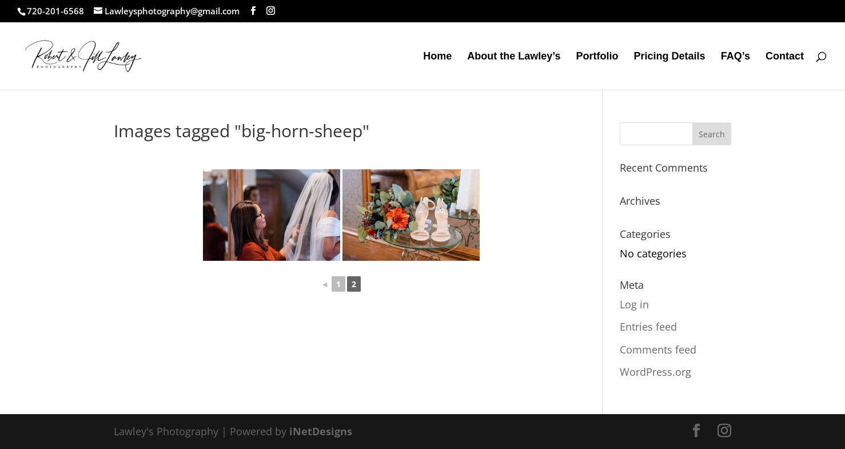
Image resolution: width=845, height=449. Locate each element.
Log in (634, 304)
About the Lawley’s (513, 57)
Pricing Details (670, 57)
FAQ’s (735, 57)
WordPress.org (655, 372)
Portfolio (597, 57)
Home (437, 57)
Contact (785, 57)
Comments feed (658, 349)
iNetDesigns (320, 431)
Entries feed (648, 326)
